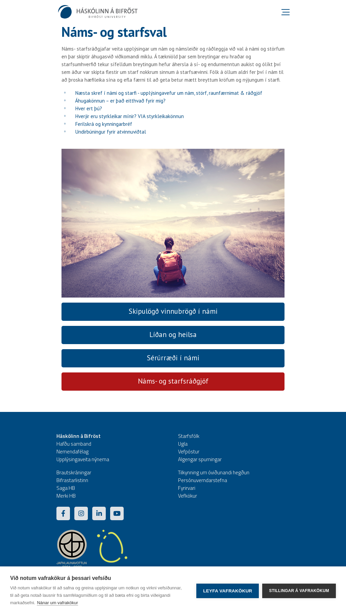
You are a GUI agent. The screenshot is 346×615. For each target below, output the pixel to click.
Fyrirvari (186, 488)
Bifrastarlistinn (72, 480)
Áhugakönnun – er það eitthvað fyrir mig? (120, 100)
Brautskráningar (73, 472)
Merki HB (66, 496)
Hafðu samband (73, 444)
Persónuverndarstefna (202, 480)
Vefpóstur (188, 451)
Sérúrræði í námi (173, 357)
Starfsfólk (188, 436)
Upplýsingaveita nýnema (82, 459)
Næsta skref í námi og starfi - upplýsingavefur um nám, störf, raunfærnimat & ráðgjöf (168, 93)
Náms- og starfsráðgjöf (173, 381)
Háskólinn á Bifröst (78, 436)
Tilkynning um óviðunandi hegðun (213, 472)
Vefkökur (187, 496)
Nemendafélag (72, 451)
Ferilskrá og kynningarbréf (103, 124)
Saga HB (65, 488)
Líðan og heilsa (173, 334)
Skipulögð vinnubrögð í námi (173, 311)
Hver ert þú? (88, 108)
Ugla (183, 444)
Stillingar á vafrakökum (299, 590)
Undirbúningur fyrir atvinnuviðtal (110, 132)
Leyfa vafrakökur (227, 590)
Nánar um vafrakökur (57, 602)
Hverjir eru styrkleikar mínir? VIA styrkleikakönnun (129, 116)
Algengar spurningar (200, 459)
